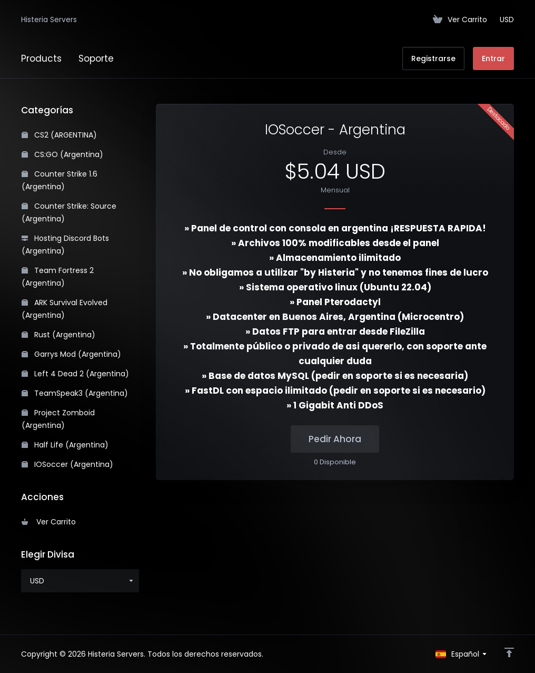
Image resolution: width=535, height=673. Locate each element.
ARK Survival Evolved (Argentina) (64, 308)
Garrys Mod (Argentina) (71, 354)
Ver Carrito (49, 521)
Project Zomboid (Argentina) (58, 419)
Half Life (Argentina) (65, 445)
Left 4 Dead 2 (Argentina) (75, 373)
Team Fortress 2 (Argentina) (58, 276)
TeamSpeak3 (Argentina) (75, 393)
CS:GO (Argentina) (62, 154)
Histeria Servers (49, 19)
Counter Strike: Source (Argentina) (69, 212)
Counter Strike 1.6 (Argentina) (59, 180)
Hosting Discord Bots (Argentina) (65, 244)
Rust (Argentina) (58, 334)
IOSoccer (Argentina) (67, 464)
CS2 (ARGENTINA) (59, 135)
